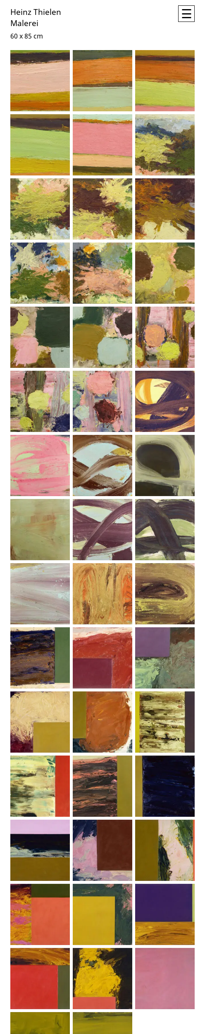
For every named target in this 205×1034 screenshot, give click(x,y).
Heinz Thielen (35, 11)
